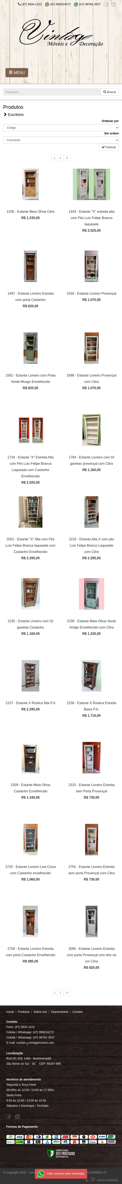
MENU (17, 72)
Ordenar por (110, 121)
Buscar (109, 92)
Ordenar (109, 147)
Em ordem (112, 133)
